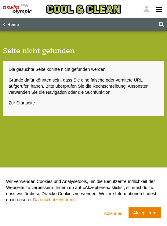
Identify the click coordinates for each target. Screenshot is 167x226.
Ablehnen (113, 213)
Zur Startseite (22, 102)
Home (13, 25)
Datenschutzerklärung (54, 199)
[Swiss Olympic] (17, 9)
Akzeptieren (144, 212)
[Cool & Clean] (83, 9)
